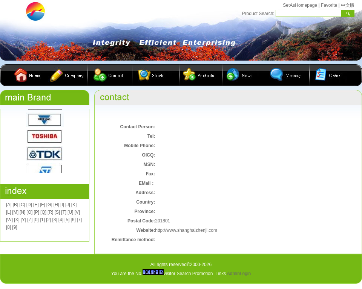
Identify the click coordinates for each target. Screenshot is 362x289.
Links (220, 273)
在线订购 (328, 75)
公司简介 (66, 75)
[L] (8, 212)
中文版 (347, 5)
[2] (48, 219)
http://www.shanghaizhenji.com (186, 230)
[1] (42, 219)
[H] (56, 204)
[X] (17, 219)
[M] (15, 212)
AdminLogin (239, 273)
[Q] (43, 212)
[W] (9, 219)
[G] (49, 204)
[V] (77, 212)
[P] (36, 212)
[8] (8, 227)
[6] (73, 219)
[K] (74, 204)
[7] (79, 219)
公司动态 (244, 75)
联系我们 (109, 75)
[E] (36, 204)
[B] (15, 204)
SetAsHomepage (300, 5)
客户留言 (288, 75)
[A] (9, 204)
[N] (22, 212)
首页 (28, 75)
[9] (14, 227)
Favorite (329, 5)
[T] (63, 212)
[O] (29, 212)
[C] (22, 204)
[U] (70, 212)
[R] (50, 212)
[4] (60, 219)
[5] (66, 219)
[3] (54, 219)
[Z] (29, 219)
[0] (36, 219)
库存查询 (155, 75)
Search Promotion (194, 273)
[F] (42, 204)
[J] (67, 204)
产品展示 (200, 75)
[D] (29, 204)
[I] (62, 204)
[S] (57, 212)
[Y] (23, 219)
